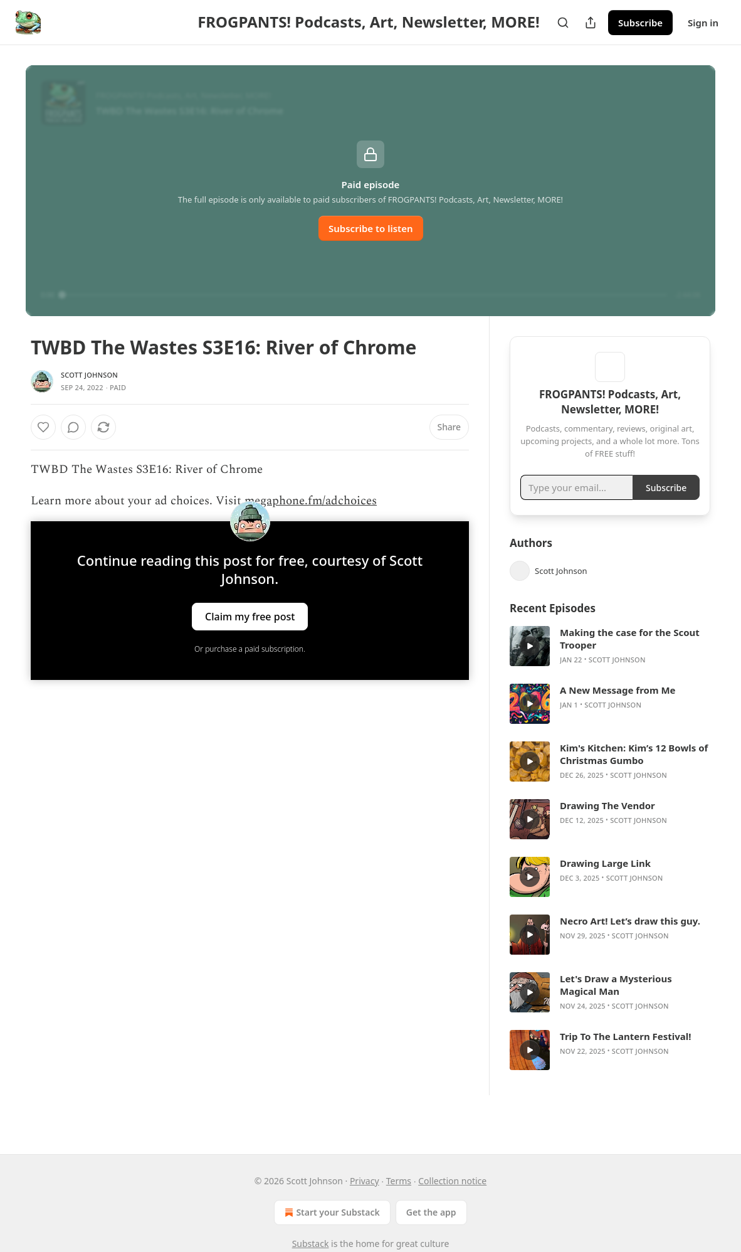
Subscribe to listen (370, 228)
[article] (610, 664)
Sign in (703, 22)
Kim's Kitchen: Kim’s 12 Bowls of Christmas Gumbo (634, 772)
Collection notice (452, 1181)
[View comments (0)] (73, 427)
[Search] (562, 22)
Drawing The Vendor (607, 823)
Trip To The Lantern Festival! (625, 1054)
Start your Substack (330, 1212)
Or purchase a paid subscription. (249, 649)
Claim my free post (250, 616)
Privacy (364, 1181)
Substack (310, 1243)
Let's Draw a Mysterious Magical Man (616, 1003)
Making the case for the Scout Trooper (630, 656)
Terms (398, 1181)
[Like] (43, 427)
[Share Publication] (590, 22)
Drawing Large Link (605, 881)
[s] (530, 664)
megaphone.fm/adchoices (310, 501)
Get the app (431, 1212)
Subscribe (640, 22)
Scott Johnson (89, 374)
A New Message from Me (618, 708)
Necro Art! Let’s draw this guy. (630, 939)
